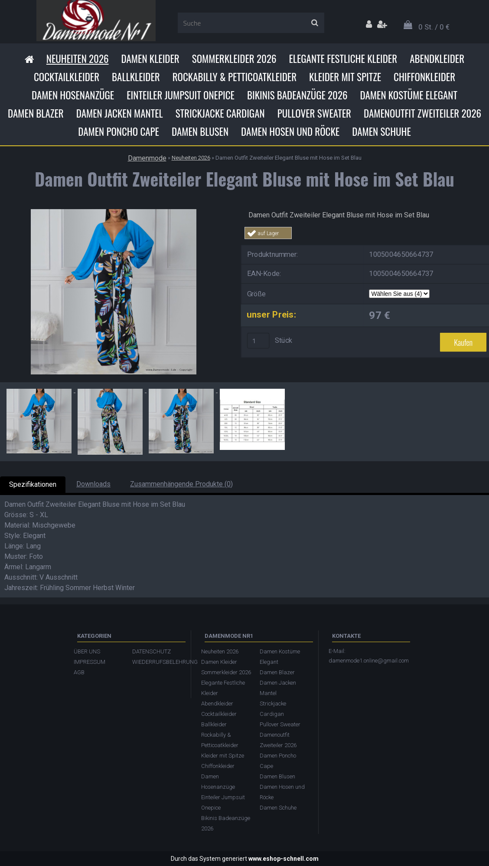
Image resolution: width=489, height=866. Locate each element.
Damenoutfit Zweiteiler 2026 (422, 113)
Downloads (93, 484)
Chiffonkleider (424, 76)
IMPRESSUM (89, 662)
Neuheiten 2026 (77, 58)
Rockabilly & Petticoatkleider (235, 76)
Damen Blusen (200, 131)
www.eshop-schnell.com (283, 858)
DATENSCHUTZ (151, 651)
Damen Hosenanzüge (73, 95)
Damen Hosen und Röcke (290, 131)
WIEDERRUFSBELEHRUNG (157, 662)
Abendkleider (437, 58)
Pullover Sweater (314, 113)
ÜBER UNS (87, 651)
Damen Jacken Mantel (119, 113)
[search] (314, 23)
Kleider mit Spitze (345, 76)
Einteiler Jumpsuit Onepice (181, 95)
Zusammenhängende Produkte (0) (181, 484)
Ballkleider (136, 76)
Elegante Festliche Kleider (343, 58)
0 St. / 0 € (434, 27)
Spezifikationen (32, 484)
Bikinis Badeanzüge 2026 (297, 95)
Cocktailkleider (66, 76)
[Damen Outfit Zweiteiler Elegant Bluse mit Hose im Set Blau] (113, 212)
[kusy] (258, 340)
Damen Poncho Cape (118, 131)
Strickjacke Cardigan (220, 113)
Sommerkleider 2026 (234, 58)
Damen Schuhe (381, 131)
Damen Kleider (150, 58)
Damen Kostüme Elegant (408, 95)
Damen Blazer (36, 113)
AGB (79, 672)
